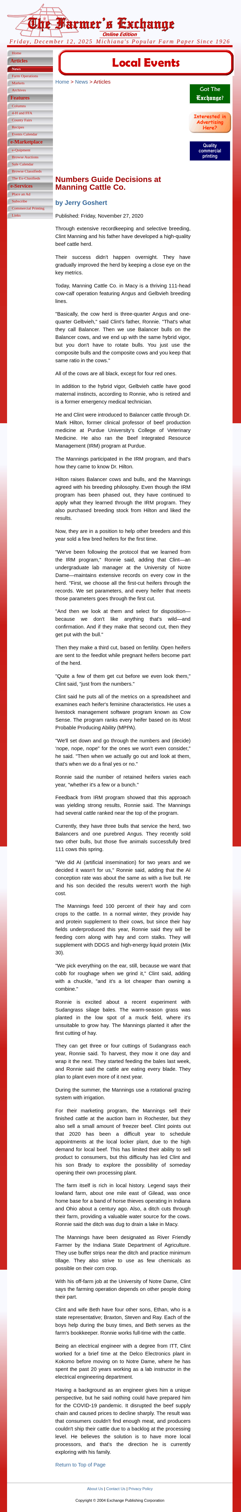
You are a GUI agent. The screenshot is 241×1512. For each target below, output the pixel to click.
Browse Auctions (25, 157)
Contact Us (115, 1489)
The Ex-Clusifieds (26, 178)
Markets (18, 83)
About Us (95, 1489)
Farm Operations (25, 76)
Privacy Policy (140, 1489)
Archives (19, 90)
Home (16, 53)
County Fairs (22, 120)
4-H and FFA (22, 113)
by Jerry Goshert (81, 202)
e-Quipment (21, 150)
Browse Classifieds (27, 171)
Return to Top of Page (80, 1465)
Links (16, 215)
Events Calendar (24, 134)
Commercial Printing (28, 208)
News (16, 69)
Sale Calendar (22, 164)
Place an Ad (21, 194)
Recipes (18, 127)
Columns (19, 106)
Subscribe (19, 201)
